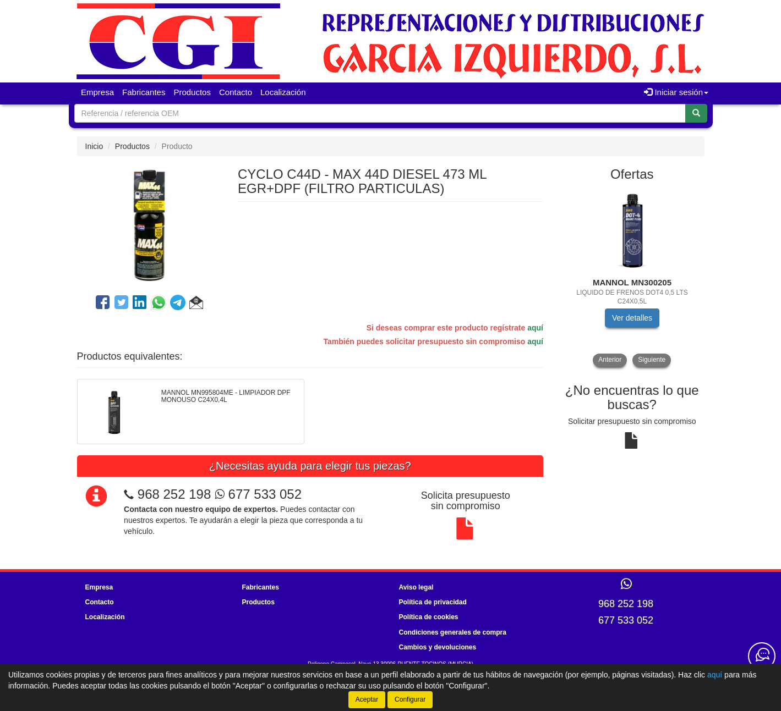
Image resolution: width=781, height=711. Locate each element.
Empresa (97, 92)
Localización (283, 92)
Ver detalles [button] (632, 317)
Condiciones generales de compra (452, 632)
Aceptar (367, 699)
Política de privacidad (433, 602)
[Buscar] (696, 113)
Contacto (235, 92)
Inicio (94, 146)
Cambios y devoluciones (438, 647)
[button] (196, 304)
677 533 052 (258, 494)
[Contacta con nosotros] (761, 656)
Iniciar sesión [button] (676, 92)
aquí (535, 327)
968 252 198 (174, 494)
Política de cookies (428, 617)
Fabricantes (143, 92)
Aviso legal (416, 587)
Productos (192, 92)
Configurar (410, 699)
